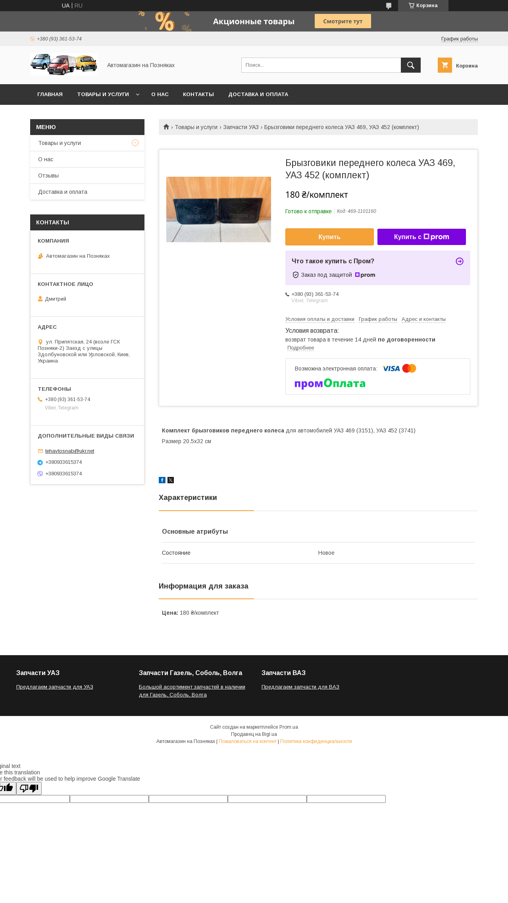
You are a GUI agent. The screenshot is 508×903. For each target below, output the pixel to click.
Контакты (198, 94)
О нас (160, 94)
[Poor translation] (29, 788)
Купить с (421, 237)
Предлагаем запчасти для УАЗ (54, 687)
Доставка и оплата (258, 94)
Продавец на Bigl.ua (254, 734)
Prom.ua (288, 727)
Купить (330, 236)
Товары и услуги (103, 94)
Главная (50, 94)
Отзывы (48, 175)
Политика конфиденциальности (316, 741)
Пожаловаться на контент (248, 741)
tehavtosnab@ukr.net (69, 451)
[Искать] (411, 65)
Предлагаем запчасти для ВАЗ (300, 687)
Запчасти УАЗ (241, 127)
